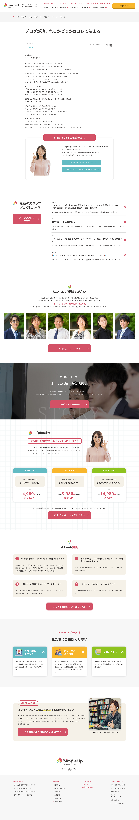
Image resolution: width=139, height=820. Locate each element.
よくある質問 (86, 781)
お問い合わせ (104, 3)
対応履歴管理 (58, 801)
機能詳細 (63, 8)
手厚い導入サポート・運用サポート (24, 795)
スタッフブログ (62, 3)
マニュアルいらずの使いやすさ (23, 788)
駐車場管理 (58, 798)
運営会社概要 (115, 800)
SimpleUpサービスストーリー (117, 796)
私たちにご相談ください (118, 781)
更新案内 (57, 785)
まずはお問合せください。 (36, 593)
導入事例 (85, 8)
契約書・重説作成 (60, 788)
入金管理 (57, 795)
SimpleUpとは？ (50, 8)
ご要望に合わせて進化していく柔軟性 (25, 791)
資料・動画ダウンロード (118, 785)
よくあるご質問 (91, 3)
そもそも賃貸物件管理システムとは (24, 785)
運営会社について (98, 8)
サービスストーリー (77, 3)
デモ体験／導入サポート (118, 788)
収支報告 (57, 791)
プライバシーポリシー (117, 803)
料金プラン (74, 8)
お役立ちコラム (48, 3)
